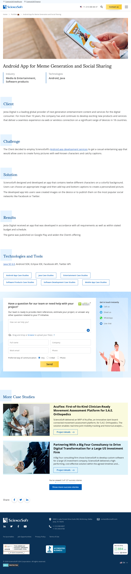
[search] (102, 7)
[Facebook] (18, 526)
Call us (107, 306)
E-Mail (51, 358)
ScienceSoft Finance (32, 2)
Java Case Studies (46, 275)
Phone (61, 358)
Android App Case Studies (17, 275)
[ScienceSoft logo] (13, 7)
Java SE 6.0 (9, 264)
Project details (63, 432)
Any (41, 358)
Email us (107, 312)
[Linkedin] (4, 526)
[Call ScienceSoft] (89, 7)
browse (31, 335)
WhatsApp (108, 318)
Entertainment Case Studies (75, 275)
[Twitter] (11, 526)
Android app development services (69, 149)
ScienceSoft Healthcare (12, 2)
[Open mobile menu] (126, 7)
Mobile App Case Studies (96, 282)
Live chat (107, 323)
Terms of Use (54, 536)
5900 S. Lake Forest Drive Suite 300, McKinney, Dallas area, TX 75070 (72, 520)
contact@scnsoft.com (109, 519)
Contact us (114, 7)
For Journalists (8, 536)
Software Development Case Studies (59, 282)
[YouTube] (25, 526)
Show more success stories (65, 487)
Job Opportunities (24, 536)
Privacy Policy (40, 536)
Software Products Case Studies (20, 282)
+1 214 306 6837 (59, 526)
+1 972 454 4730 (59, 529)
